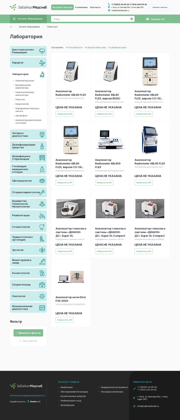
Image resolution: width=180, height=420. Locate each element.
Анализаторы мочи (24, 80)
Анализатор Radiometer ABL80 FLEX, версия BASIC (107, 94)
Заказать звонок (159, 7)
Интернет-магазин (62, 7)
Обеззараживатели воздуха (74, 391)
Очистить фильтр (30, 341)
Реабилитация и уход (71, 400)
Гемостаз (20, 99)
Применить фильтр (28, 333)
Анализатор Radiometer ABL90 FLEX (150, 161)
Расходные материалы (112, 391)
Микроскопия (22, 104)
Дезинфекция (67, 405)
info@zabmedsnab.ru (120, 10)
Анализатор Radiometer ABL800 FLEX (108, 163)
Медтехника (67, 387)
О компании (81, 7)
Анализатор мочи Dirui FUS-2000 (71, 298)
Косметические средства (73, 396)
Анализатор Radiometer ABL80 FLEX (71, 92)
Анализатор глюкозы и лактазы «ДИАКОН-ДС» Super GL (71, 232)
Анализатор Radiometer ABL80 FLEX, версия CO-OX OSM (148, 94)
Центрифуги (21, 115)
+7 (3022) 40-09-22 (120, 4)
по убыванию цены (117, 47)
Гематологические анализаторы (24, 93)
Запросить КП (64, 113)
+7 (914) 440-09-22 (138, 4)
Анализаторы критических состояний (28, 121)
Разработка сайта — (25, 401)
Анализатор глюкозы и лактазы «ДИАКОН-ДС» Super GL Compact (110, 232)
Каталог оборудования (29, 27)
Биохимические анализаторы (23, 86)
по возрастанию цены (95, 47)
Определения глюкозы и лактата (27, 109)
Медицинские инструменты (114, 387)
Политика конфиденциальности (27, 395)
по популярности (74, 47)
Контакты (95, 7)
